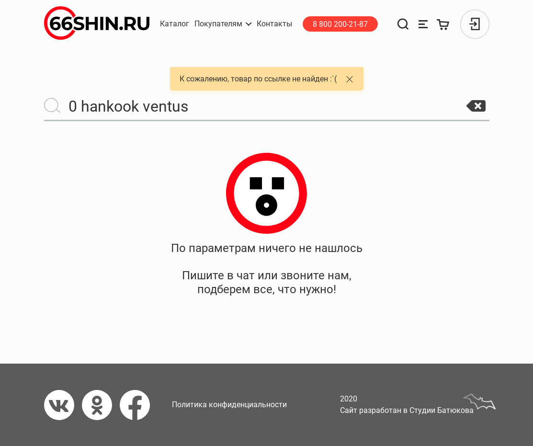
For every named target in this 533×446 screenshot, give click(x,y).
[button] (223, 24)
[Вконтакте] (63, 405)
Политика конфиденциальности (229, 404)
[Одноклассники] (101, 405)
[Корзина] (443, 24)
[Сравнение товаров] (423, 24)
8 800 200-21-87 (340, 24)
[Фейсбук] (139, 405)
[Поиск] (403, 24)
